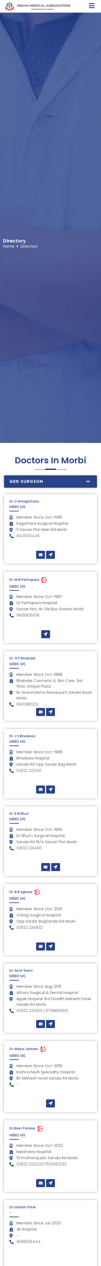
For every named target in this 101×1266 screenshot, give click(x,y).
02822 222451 (28, 770)
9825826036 (28, 615)
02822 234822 (29, 927)
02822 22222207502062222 (41, 1164)
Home (8, 227)
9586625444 (28, 1241)
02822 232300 (29, 1010)
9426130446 (28, 535)
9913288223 (27, 704)
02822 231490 (29, 848)
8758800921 (57, 1010)
